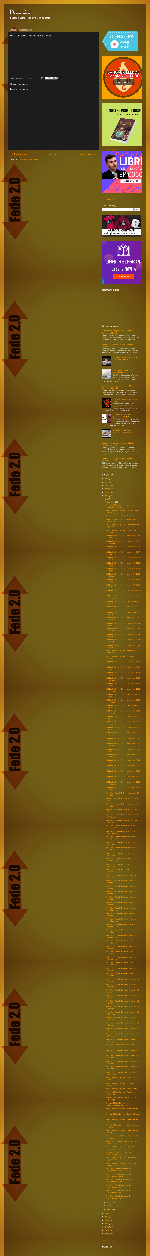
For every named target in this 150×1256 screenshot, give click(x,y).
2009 (107, 1234)
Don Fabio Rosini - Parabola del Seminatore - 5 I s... (118, 1181)
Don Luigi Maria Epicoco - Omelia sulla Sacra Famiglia (126, 358)
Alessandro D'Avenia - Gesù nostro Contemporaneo (119, 1153)
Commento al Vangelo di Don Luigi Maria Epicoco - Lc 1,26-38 (118, 345)
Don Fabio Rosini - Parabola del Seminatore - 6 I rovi (118, 1175)
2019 (107, 492)
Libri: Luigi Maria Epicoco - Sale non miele (122, 516)
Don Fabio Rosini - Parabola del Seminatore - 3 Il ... (118, 1192)
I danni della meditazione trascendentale (122, 371)
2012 (107, 1224)
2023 (107, 479)
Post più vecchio (87, 154)
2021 (107, 485)
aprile (109, 1209)
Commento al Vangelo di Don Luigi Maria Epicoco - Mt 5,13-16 (118, 387)
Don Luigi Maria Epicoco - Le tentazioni (121, 1089)
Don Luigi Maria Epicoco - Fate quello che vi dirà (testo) (124, 416)
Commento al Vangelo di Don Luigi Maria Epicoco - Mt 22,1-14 (118, 332)
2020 (107, 489)
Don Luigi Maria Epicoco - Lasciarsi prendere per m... (120, 506)
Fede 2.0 (20, 11)
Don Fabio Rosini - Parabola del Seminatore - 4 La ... (118, 1186)
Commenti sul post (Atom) (28, 159)
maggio (110, 1206)
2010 (107, 1230)
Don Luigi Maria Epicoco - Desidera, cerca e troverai (123, 431)
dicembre (110, 502)
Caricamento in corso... (111, 1240)
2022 (107, 482)
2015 (107, 1213)
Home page (53, 154)
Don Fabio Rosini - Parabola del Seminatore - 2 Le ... (118, 1197)
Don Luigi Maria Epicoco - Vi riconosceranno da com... (117, 1104)
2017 (107, 499)
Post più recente (19, 154)
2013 (107, 1220)
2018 (107, 496)
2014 (107, 1217)
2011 (107, 1227)
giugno (110, 1202)
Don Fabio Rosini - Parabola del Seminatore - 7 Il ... (118, 1170)
